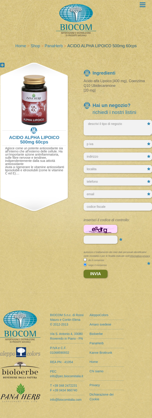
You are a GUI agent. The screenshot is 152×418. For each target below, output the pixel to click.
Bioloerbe (96, 334)
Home (20, 46)
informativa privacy (140, 256)
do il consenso (96, 260)
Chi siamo (96, 371)
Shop (35, 46)
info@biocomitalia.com (66, 399)
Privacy (95, 385)
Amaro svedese (100, 324)
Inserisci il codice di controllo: (107, 220)
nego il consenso (97, 265)
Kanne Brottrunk (101, 352)
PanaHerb (54, 46)
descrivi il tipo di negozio (118, 127)
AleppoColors (99, 315)
